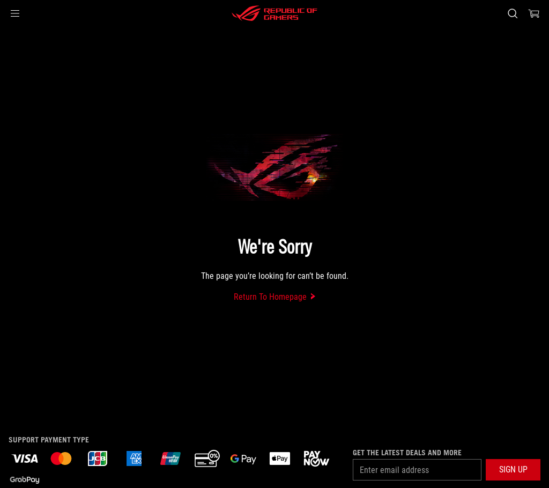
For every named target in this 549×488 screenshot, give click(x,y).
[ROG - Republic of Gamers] (274, 13)
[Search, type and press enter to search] (512, 13)
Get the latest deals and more (407, 452)
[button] (15, 13)
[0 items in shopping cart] (534, 13)
